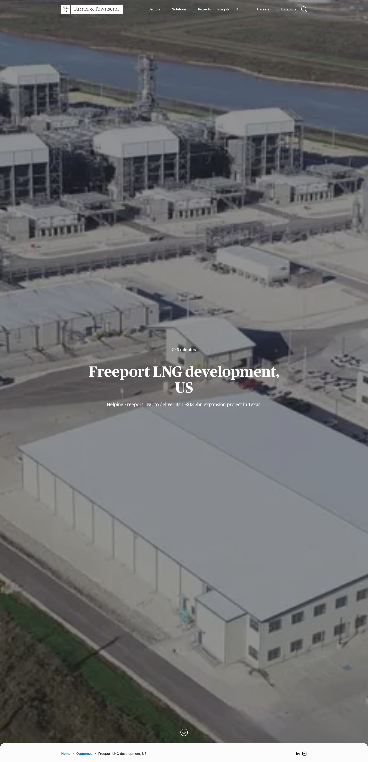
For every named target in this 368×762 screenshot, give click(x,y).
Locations (288, 9)
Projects (204, 9)
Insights (223, 9)
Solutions (179, 9)
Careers (263, 9)
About (241, 9)
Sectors (155, 9)
